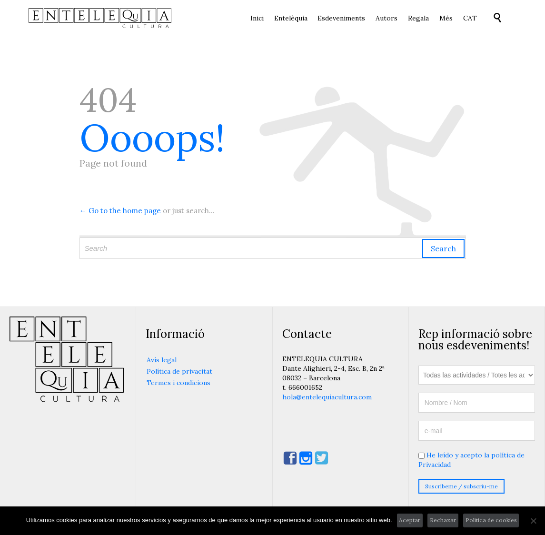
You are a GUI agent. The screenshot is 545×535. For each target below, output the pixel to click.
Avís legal (162, 360)
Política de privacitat (179, 371)
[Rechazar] (533, 520)
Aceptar (409, 520)
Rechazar (443, 520)
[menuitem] (470, 18)
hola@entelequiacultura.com (327, 397)
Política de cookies (491, 520)
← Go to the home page (120, 210)
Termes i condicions (178, 382)
